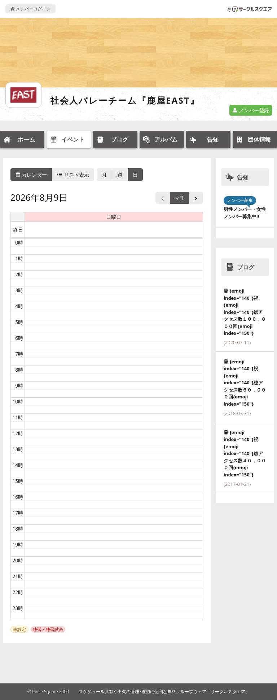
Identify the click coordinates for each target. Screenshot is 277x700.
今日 (179, 198)
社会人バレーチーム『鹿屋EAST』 (124, 100)
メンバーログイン (30, 9)
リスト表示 (73, 174)
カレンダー (31, 174)
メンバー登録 (250, 110)
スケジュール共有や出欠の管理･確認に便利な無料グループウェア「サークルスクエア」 (164, 691)
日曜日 (113, 216)
